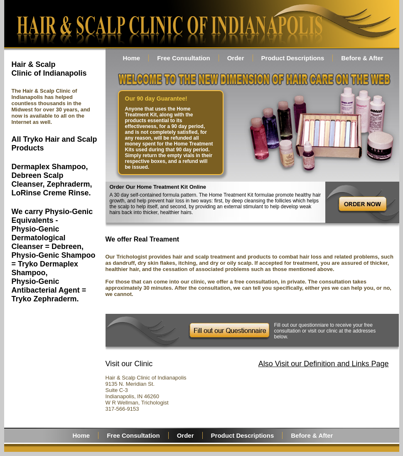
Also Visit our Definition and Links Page (323, 364)
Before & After (362, 58)
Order (235, 58)
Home (131, 58)
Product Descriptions (292, 58)
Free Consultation (183, 58)
